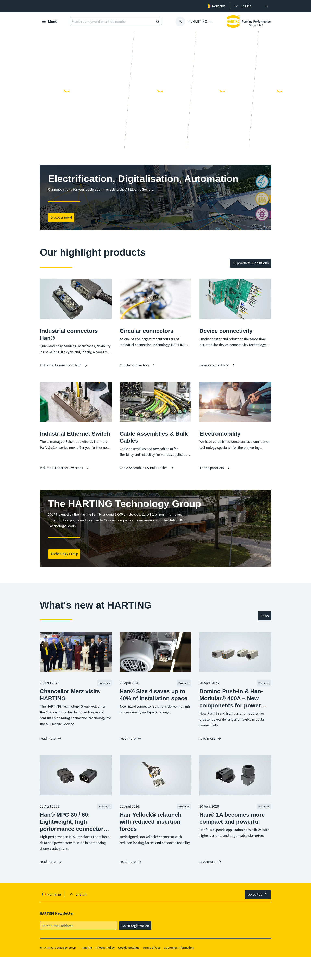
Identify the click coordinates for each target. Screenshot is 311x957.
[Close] (266, 6)
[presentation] (243, 6)
